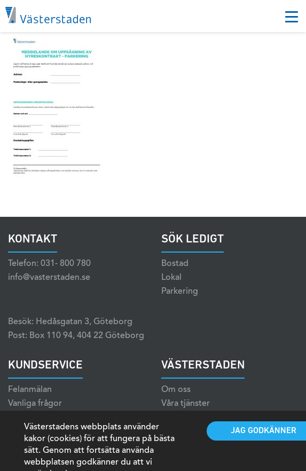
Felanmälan (30, 390)
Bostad (175, 264)
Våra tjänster (185, 403)
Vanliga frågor (35, 403)
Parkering (179, 291)
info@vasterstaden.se (49, 277)
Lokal (171, 277)
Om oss (176, 390)
